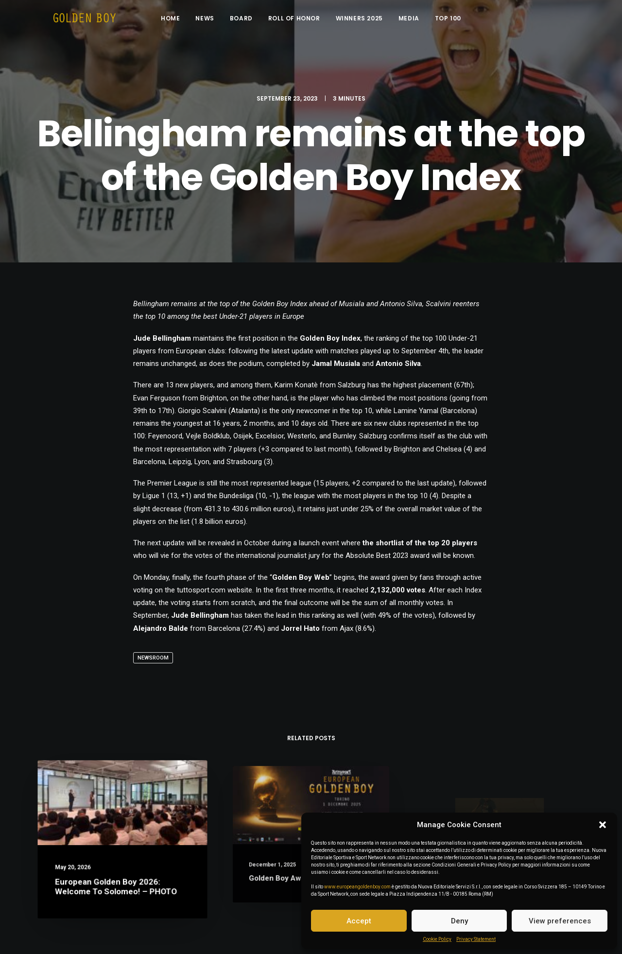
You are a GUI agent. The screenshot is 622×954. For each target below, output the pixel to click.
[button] (602, 825)
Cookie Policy (437, 939)
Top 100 (455, 21)
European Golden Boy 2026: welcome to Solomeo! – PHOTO (116, 880)
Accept (358, 921)
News (212, 21)
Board (248, 21)
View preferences (560, 921)
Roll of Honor (302, 21)
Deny (459, 921)
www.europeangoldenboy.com (357, 886)
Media (416, 21)
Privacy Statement (476, 939)
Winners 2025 (366, 21)
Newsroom (153, 658)
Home (177, 21)
